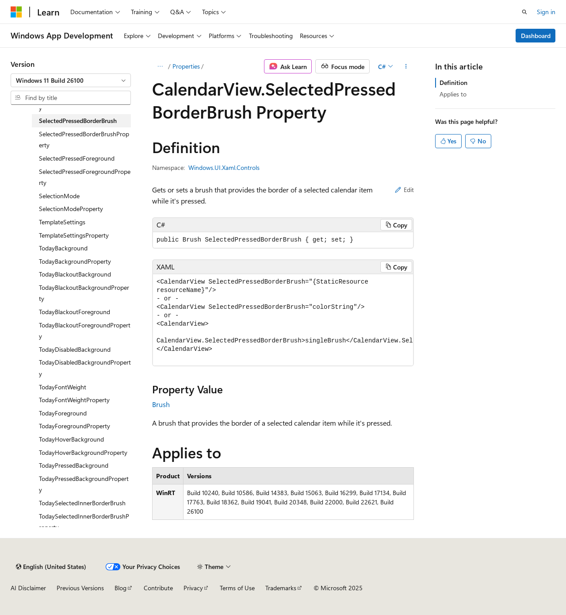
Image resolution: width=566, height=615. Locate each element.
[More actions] (406, 66)
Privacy (193, 588)
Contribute (158, 588)
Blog (120, 588)
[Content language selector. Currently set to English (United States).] (51, 567)
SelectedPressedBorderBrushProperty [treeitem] (84, 140)
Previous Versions (80, 588)
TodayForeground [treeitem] (63, 413)
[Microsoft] (16, 12)
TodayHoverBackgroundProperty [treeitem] (83, 452)
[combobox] (71, 80)
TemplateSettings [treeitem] (62, 222)
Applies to (453, 94)
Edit (404, 189)
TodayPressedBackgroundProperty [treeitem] (84, 484)
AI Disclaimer (28, 588)
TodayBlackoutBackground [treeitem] (75, 274)
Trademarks (280, 588)
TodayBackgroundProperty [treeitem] (75, 261)
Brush (161, 404)
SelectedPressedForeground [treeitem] (77, 158)
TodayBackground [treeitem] (63, 248)
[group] (283, 319)
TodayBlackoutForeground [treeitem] (74, 312)
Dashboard (536, 35)
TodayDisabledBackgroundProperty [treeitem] (85, 368)
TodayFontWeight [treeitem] (62, 387)
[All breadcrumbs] (160, 66)
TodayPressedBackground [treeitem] (73, 465)
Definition (453, 82)
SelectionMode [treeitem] (59, 196)
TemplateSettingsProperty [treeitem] (74, 235)
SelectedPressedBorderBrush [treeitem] (78, 120)
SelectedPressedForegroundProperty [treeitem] (84, 177)
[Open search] (524, 12)
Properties (186, 66)
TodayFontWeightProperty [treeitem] (74, 400)
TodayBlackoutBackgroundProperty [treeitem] (84, 293)
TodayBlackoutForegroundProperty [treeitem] (84, 331)
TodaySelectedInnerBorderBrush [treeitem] (82, 503)
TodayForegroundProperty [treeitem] (74, 426)
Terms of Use (237, 588)
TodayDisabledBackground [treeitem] (75, 349)
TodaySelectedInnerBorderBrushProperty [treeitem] (84, 522)
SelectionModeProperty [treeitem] (71, 208)
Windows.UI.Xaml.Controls (224, 167)
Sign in (546, 12)
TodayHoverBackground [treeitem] (71, 439)
